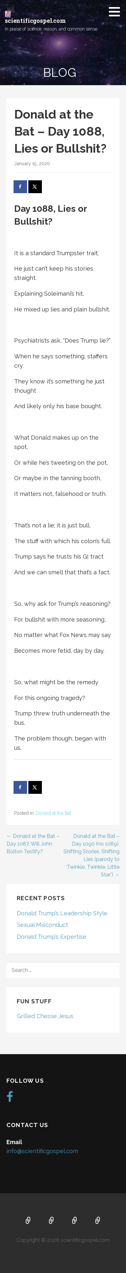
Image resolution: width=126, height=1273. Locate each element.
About (51, 1221)
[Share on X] (35, 186)
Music (75, 1221)
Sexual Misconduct (42, 924)
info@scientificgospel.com (42, 1151)
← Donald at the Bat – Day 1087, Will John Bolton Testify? (32, 844)
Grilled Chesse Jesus (45, 1016)
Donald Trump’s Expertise (51, 936)
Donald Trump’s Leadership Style (62, 913)
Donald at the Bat (53, 813)
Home (28, 1221)
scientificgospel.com (35, 20)
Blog (98, 1221)
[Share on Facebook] (20, 186)
